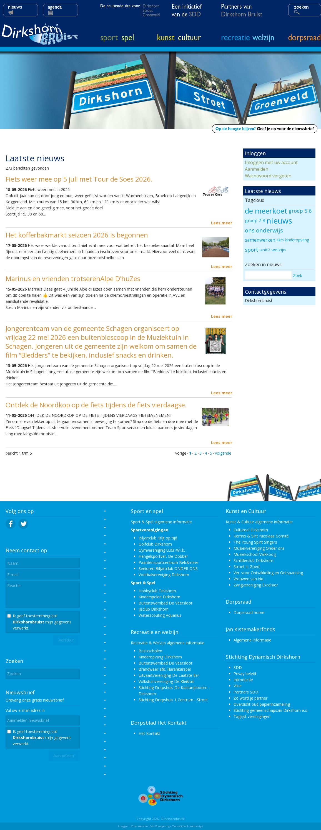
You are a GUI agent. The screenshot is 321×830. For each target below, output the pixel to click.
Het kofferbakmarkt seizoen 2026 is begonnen (77, 234)
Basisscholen (150, 650)
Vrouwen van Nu (248, 578)
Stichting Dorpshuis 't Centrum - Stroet (173, 699)
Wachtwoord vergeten (268, 176)
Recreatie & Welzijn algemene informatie (167, 642)
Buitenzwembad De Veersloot (165, 603)
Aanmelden (256, 169)
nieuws (279, 220)
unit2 (265, 249)
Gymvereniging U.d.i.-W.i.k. (162, 550)
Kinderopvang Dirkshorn (160, 657)
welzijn (279, 249)
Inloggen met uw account (271, 162)
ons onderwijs (264, 230)
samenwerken (260, 240)
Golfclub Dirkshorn (155, 544)
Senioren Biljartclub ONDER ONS (168, 568)
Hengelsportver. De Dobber (163, 556)
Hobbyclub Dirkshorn (157, 590)
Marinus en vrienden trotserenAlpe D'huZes (73, 278)
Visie (238, 685)
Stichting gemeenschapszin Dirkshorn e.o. (271, 710)
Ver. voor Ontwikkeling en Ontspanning (268, 572)
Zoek (297, 275)
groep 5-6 (300, 210)
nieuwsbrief (53, 700)
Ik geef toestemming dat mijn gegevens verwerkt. (42, 622)
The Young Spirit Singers (255, 542)
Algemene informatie (252, 640)
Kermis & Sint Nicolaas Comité (261, 536)
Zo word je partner (250, 698)
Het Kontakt (149, 733)
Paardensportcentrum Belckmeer (168, 562)
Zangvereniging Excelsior (256, 585)
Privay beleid (245, 673)
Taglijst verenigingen (252, 716)
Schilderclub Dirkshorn (253, 560)
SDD (238, 667)
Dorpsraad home (249, 612)
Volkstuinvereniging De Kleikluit (166, 681)
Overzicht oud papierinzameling (262, 704)
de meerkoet (266, 211)
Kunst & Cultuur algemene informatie (259, 521)
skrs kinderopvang (293, 239)
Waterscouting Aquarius (160, 615)
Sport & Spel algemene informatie (161, 521)
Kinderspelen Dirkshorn (159, 596)
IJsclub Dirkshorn (154, 609)
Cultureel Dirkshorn (251, 529)
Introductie (243, 679)
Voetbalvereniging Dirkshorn (164, 574)
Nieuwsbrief (20, 692)
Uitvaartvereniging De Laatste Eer (169, 675)
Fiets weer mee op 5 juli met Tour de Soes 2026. (79, 179)
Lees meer (221, 223)
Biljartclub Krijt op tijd (158, 538)
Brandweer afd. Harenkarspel (165, 669)
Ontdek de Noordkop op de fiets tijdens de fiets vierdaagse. (96, 404)
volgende (223, 453)
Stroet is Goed (246, 566)
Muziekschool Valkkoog (255, 554)
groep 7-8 (255, 220)
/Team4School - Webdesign (187, 826)
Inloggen (123, 826)
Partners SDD (246, 692)
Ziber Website (139, 826)
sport (251, 249)
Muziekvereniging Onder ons (259, 548)
